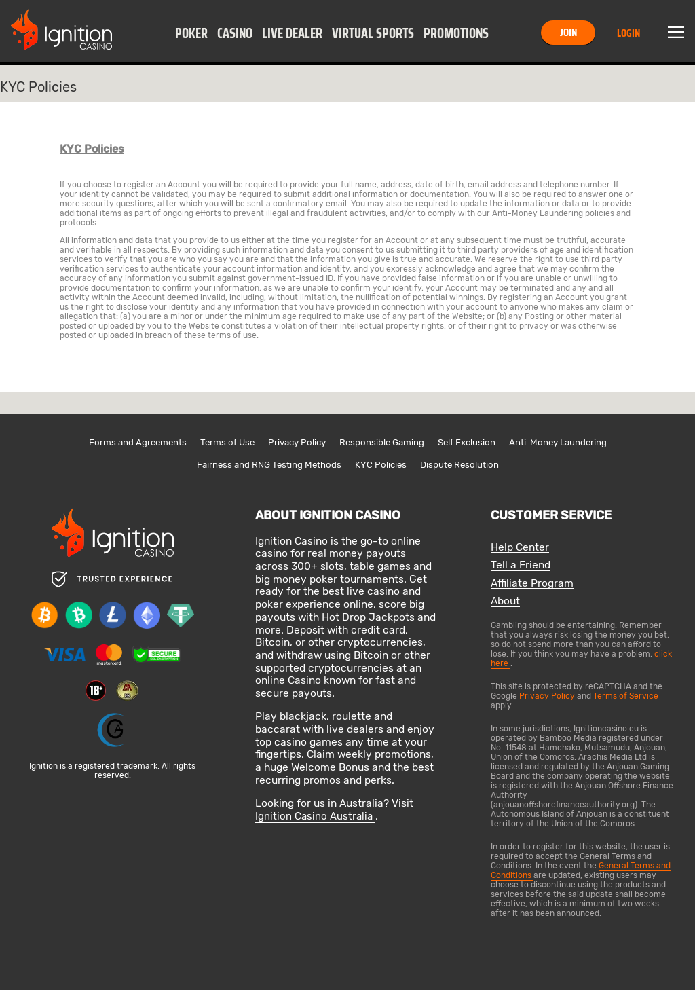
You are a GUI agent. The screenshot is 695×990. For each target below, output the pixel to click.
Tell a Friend (520, 565)
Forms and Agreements (138, 442)
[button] (191, 32)
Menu (676, 32)
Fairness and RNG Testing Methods (269, 464)
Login (628, 32)
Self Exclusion (466, 442)
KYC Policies (381, 464)
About (505, 601)
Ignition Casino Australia (315, 816)
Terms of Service (625, 696)
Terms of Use (227, 442)
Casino (234, 33)
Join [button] (568, 32)
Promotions (456, 33)
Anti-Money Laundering (558, 442)
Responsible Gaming (381, 442)
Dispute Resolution (459, 464)
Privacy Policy (297, 442)
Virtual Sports (373, 33)
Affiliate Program (532, 583)
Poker (191, 33)
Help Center (520, 547)
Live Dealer (292, 33)
